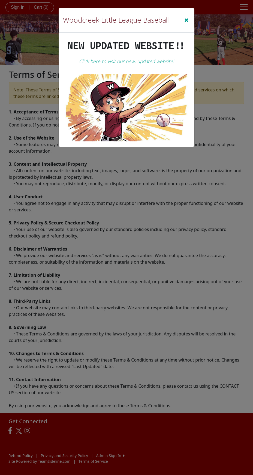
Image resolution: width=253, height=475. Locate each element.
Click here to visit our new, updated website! (126, 61)
